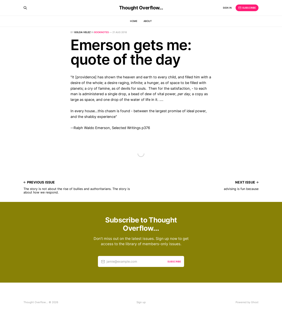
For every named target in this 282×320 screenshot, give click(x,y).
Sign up (141, 302)
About (148, 21)
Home (133, 21)
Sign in (227, 7)
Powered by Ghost (247, 302)
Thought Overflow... (141, 7)
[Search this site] (25, 8)
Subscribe (247, 7)
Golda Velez (82, 32)
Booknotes (101, 32)
